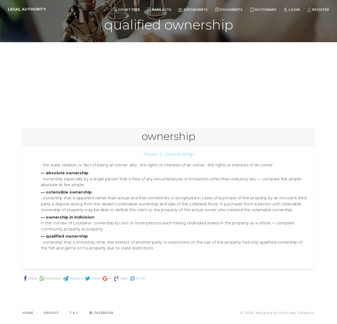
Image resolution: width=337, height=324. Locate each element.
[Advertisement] (168, 82)
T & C (73, 313)
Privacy (51, 313)
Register (318, 10)
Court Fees (126, 10)
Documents (228, 10)
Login (292, 10)
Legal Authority (27, 9)
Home (27, 313)
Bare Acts (159, 10)
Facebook (100, 313)
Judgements (192, 10)
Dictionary (263, 10)
